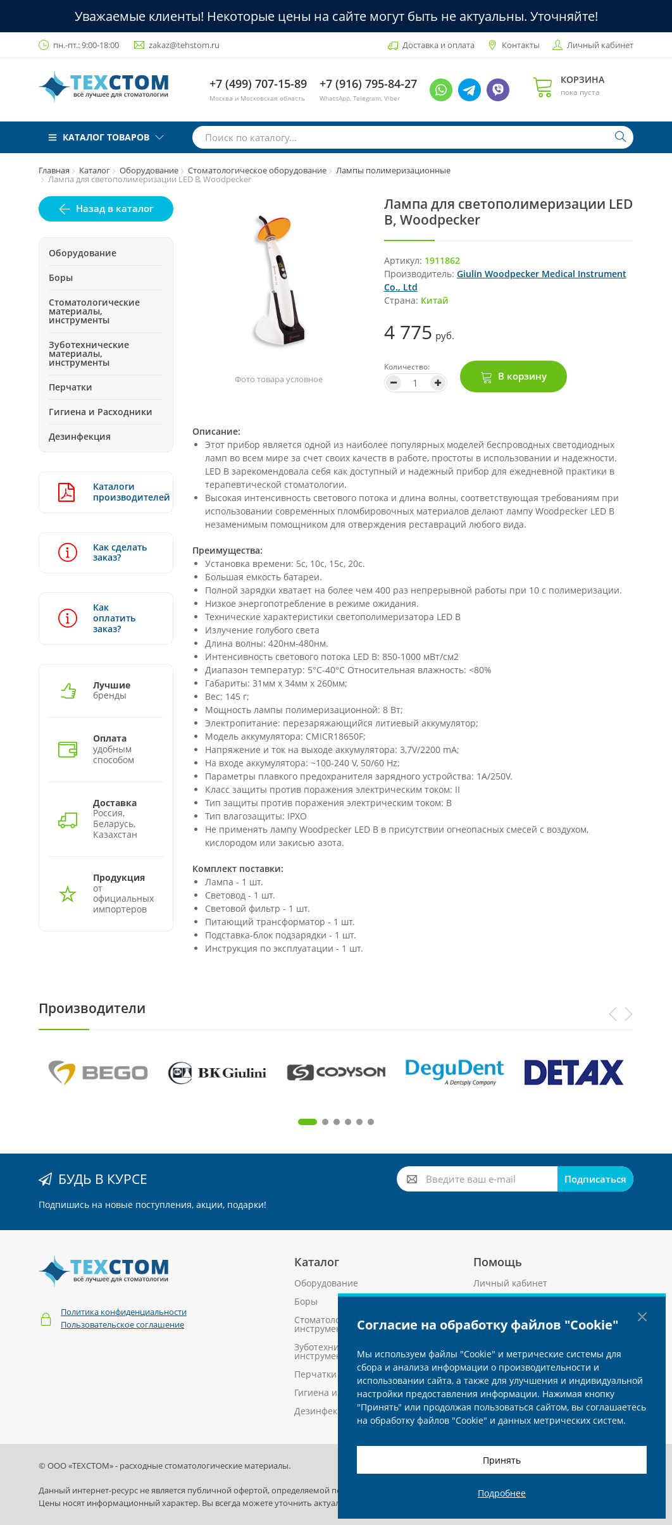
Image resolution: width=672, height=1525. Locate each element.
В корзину (522, 376)
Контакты (521, 45)
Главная (54, 170)
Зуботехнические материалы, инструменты (89, 353)
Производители (92, 1008)
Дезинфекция (80, 436)
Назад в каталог (115, 208)
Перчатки (70, 387)
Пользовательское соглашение (122, 1324)
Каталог (94, 170)
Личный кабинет (600, 45)
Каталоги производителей (106, 492)
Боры (61, 277)
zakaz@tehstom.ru (184, 45)
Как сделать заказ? (102, 552)
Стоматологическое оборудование (257, 170)
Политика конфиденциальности (124, 1311)
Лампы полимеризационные (393, 170)
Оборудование (149, 170)
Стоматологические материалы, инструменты (94, 311)
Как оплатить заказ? (96, 618)
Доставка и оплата (438, 45)
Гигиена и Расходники (100, 412)
